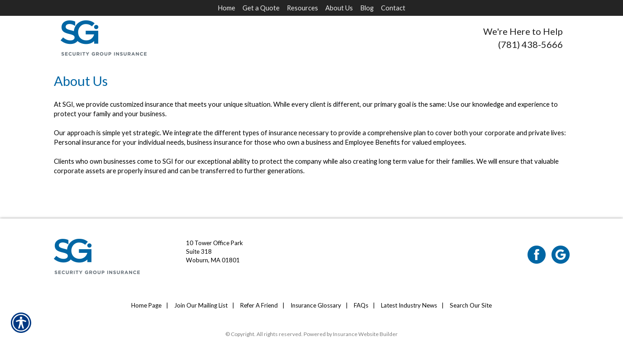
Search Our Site (471, 305)
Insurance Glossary (315, 305)
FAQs (361, 305)
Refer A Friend (259, 305)
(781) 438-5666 (530, 44)
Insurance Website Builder (365, 334)
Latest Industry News (409, 305)
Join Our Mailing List (201, 305)
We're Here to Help (523, 31)
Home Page (146, 305)
